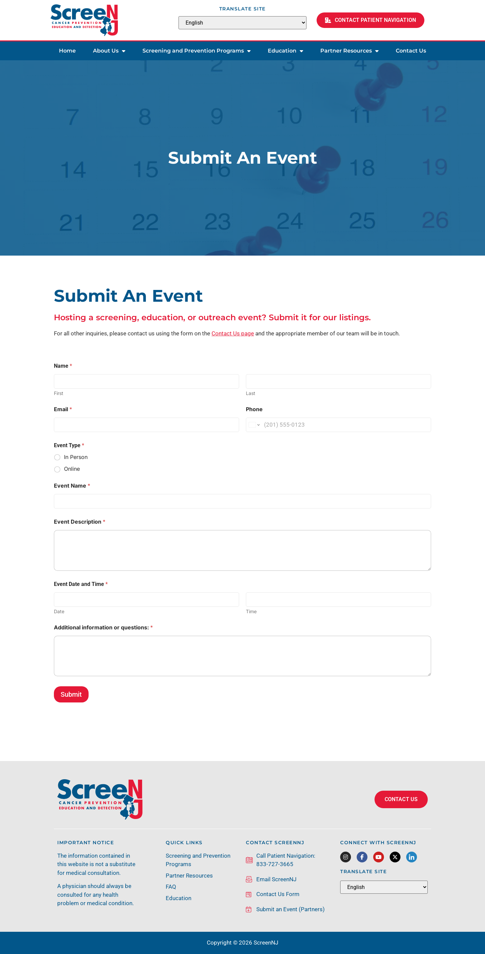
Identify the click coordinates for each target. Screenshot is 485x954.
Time (251, 611)
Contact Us (411, 50)
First (58, 393)
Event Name (72, 486)
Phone (254, 409)
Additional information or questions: (103, 627)
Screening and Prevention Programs (196, 51)
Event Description (79, 522)
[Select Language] (242, 22)
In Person (76, 457)
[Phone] (338, 425)
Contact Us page (233, 333)
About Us (109, 51)
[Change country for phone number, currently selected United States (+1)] (254, 425)
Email (63, 409)
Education (285, 51)
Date (59, 611)
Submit (71, 694)
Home (67, 50)
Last (250, 393)
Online (72, 468)
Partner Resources (349, 51)
